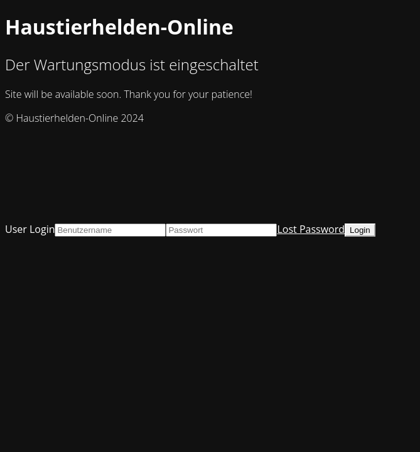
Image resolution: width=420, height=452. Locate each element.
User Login (30, 229)
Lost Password (311, 229)
